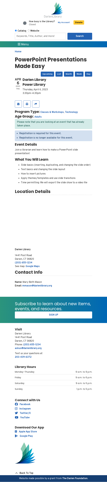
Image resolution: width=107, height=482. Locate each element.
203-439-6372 (23, 357)
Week (79, 74)
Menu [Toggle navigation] (23, 44)
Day (88, 74)
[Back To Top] (53, 473)
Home (18, 51)
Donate (78, 22)
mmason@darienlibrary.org (37, 285)
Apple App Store (26, 431)
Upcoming (47, 74)
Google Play (24, 436)
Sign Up (53, 314)
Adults (38, 116)
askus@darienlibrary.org (28, 348)
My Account (64, 22)
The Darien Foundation (74, 478)
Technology (71, 112)
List (59, 74)
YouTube (22, 417)
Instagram (23, 408)
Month (69, 74)
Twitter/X (23, 413)
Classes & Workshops (52, 112)
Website (34, 30)
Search (80, 36)
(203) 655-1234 (23, 262)
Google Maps (33, 266)
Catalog (22, 30)
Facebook (22, 404)
